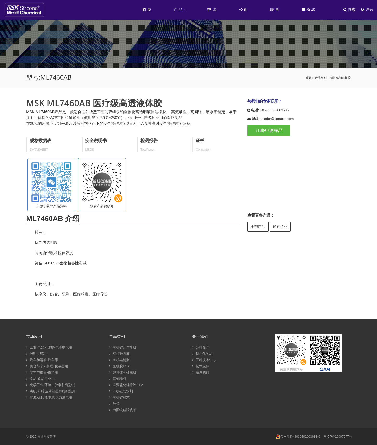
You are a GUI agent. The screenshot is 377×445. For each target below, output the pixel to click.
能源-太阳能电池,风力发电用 (49, 397)
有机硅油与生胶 (122, 347)
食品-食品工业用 (40, 379)
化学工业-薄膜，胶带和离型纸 (50, 385)
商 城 (308, 9)
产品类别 (321, 78)
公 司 (243, 9)
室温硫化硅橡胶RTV (126, 385)
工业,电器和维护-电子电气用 (49, 347)
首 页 (147, 9)
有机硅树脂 (119, 360)
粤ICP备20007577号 (337, 436)
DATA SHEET (39, 149)
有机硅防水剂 (121, 391)
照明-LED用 (37, 354)
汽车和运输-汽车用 (42, 360)
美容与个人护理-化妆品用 (47, 366)
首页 (308, 78)
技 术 (211, 9)
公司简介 (200, 347)
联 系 (274, 9)
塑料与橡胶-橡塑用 (42, 372)
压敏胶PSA (119, 366)
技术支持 (200, 366)
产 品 (178, 9)
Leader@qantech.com (277, 119)
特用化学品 (202, 354)
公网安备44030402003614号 (298, 436)
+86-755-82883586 (274, 110)
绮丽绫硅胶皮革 (122, 410)
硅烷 (114, 404)
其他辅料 (117, 379)
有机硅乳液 (119, 354)
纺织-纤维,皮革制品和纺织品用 (50, 391)
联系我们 (200, 372)
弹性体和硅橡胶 (340, 78)
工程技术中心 (204, 360)
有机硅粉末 (119, 397)
